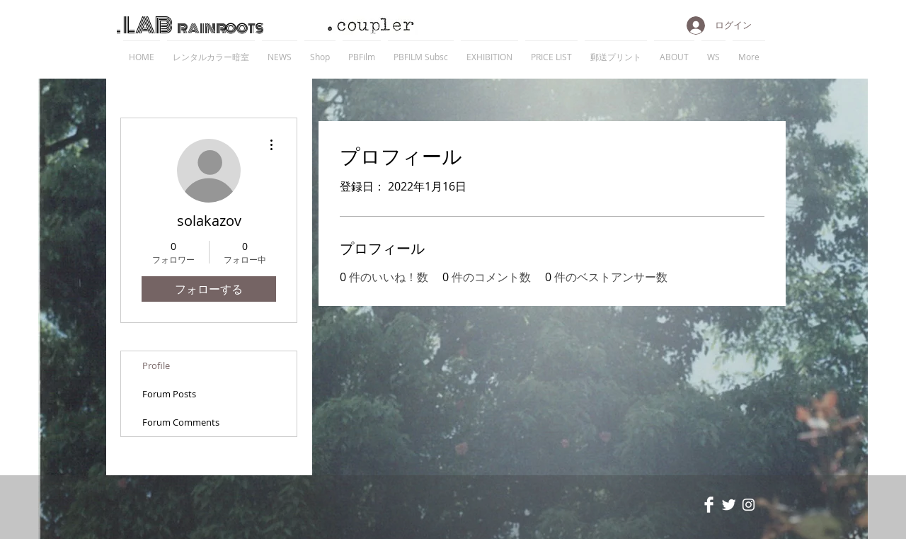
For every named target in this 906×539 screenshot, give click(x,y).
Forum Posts (169, 393)
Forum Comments (180, 422)
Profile (156, 365)
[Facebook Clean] (709, 505)
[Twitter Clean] (729, 505)
